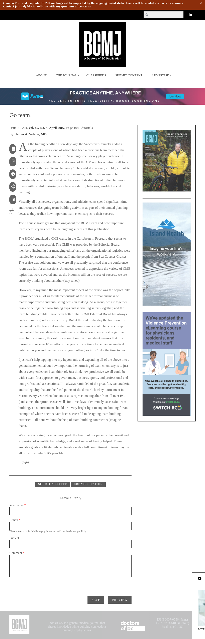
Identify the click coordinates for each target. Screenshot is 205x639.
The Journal (66, 75)
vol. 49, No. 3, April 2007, (47, 128)
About (41, 75)
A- (11, 212)
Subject (14, 538)
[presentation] (39, 585)
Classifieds (96, 75)
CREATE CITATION (88, 484)
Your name (17, 505)
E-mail (15, 520)
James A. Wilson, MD (31, 134)
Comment (16, 553)
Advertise (160, 75)
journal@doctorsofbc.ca (31, 6)
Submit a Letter (52, 484)
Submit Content (129, 75)
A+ (11, 209)
